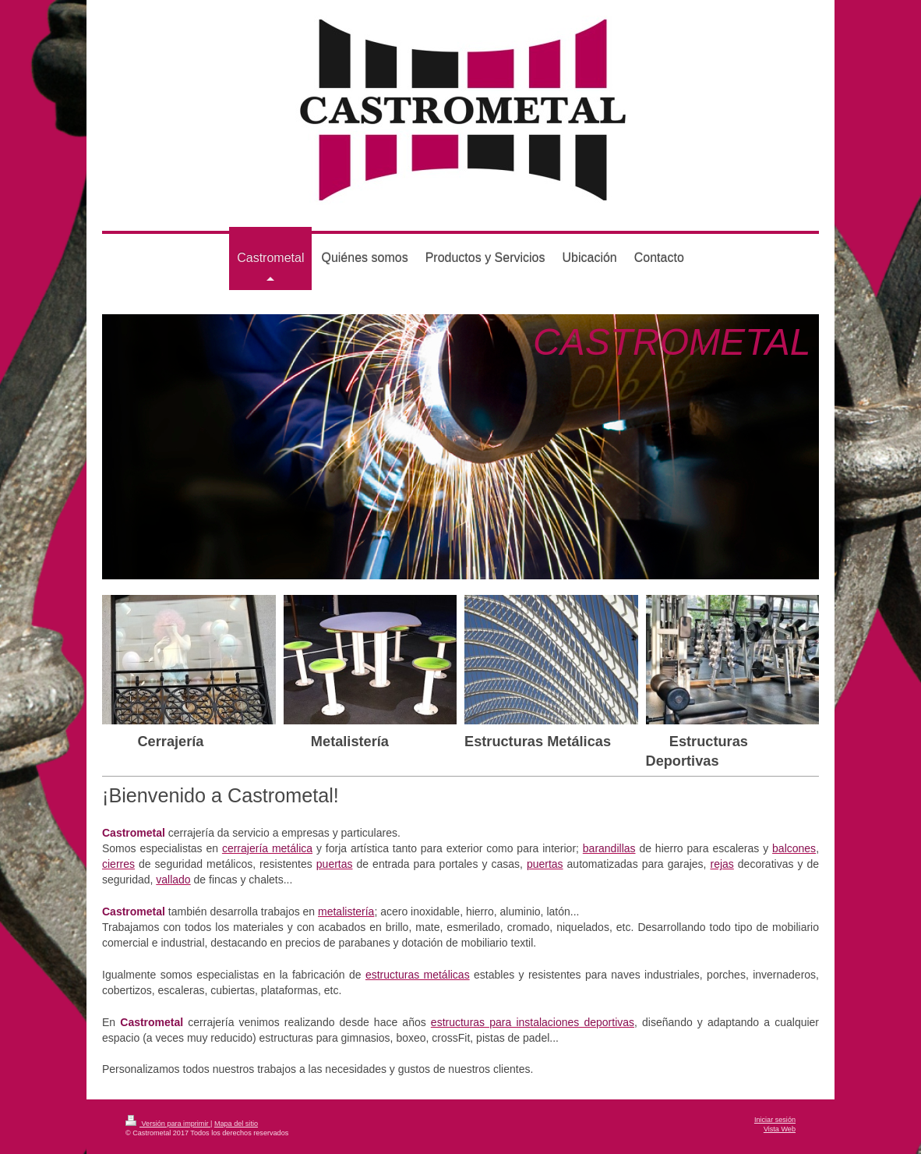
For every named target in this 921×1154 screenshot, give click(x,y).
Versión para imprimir (167, 1123)
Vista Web (780, 1129)
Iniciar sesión (775, 1120)
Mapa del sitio (236, 1123)
